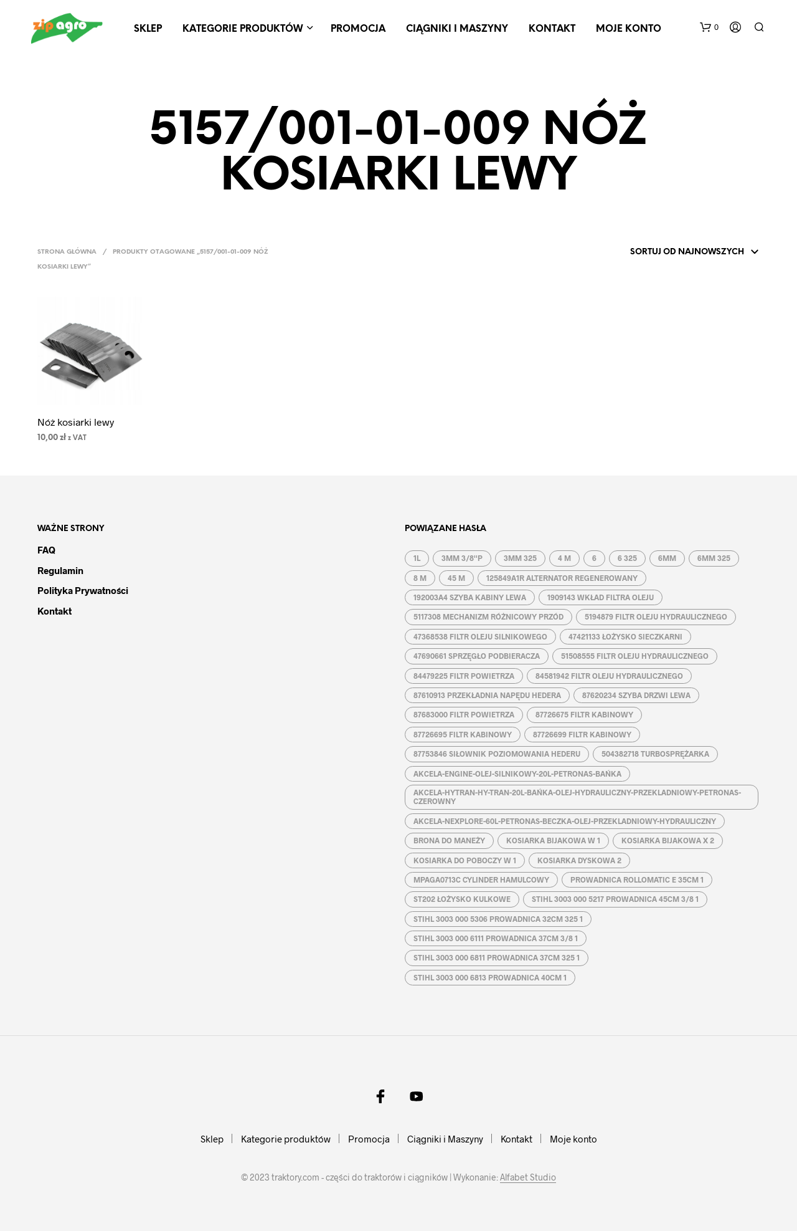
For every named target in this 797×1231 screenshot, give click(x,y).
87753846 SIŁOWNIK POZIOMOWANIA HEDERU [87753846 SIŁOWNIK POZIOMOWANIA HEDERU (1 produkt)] (496, 753)
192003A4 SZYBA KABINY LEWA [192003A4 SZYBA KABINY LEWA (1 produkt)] (469, 597)
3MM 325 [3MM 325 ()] (520, 557)
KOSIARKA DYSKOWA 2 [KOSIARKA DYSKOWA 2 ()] (579, 860)
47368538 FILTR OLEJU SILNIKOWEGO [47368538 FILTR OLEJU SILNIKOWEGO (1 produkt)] (480, 636)
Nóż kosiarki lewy (75, 422)
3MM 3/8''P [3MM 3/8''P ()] (462, 557)
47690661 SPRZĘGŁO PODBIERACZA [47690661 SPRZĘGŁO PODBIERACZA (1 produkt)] (476, 655)
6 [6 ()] (594, 557)
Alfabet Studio (528, 1177)
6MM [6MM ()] (667, 557)
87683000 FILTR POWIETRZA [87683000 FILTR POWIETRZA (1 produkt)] (463, 714)
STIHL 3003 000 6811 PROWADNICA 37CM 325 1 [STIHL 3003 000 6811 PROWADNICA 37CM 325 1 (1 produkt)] (496, 957)
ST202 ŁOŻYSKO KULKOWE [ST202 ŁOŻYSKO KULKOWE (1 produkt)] (462, 898)
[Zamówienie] (678, 252)
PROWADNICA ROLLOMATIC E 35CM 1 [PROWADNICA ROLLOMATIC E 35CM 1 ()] (637, 879)
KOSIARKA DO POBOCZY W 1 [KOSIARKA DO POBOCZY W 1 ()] (464, 860)
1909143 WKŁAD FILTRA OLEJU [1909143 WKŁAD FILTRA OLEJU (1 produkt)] (600, 597)
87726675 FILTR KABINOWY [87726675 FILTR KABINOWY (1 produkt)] (584, 714)
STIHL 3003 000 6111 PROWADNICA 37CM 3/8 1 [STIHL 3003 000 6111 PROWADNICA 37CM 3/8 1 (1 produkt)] (495, 938)
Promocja (358, 29)
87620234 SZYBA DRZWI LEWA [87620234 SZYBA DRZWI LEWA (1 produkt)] (636, 695)
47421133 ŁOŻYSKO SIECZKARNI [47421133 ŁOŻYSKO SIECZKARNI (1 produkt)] (625, 636)
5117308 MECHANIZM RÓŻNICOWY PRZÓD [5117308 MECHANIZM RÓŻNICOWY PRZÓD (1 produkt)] (488, 616)
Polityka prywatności (82, 590)
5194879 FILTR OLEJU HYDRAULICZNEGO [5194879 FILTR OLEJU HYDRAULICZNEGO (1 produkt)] (656, 616)
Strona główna (67, 252)
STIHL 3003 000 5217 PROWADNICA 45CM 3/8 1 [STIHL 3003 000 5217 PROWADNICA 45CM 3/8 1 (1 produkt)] (615, 898)
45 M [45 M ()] (456, 577)
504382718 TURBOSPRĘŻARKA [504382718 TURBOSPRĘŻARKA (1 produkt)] (655, 753)
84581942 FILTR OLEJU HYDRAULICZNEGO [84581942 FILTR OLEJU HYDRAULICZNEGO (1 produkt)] (609, 675)
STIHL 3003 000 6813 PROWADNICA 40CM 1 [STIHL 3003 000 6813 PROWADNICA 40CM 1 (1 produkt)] (490, 977)
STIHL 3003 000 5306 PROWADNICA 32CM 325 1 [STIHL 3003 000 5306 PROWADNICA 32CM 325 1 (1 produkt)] (498, 918)
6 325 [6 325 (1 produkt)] (627, 557)
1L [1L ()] (416, 557)
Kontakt (552, 29)
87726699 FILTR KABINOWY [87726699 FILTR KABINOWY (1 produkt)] (582, 734)
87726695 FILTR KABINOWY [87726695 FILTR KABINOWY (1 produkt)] (462, 734)
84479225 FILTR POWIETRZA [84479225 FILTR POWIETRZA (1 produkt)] (463, 675)
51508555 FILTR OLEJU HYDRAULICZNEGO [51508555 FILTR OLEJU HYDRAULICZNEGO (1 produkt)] (635, 655)
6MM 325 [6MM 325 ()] (713, 557)
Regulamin (60, 570)
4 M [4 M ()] (564, 557)
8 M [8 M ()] (420, 577)
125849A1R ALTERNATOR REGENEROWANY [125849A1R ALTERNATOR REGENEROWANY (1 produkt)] (562, 577)
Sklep (148, 29)
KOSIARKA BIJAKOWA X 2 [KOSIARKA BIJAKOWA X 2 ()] (667, 840)
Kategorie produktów (242, 29)
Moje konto (628, 29)
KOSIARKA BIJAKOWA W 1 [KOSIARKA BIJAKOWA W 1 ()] (553, 840)
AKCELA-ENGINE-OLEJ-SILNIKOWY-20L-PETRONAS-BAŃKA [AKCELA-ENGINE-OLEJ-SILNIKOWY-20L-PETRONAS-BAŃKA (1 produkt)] (517, 773)
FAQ (46, 549)
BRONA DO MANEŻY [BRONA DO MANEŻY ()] (449, 840)
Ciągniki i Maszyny (457, 29)
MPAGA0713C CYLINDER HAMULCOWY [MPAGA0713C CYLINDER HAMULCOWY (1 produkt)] (481, 879)
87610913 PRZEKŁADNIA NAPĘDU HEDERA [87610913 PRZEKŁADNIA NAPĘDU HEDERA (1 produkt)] (487, 695)
